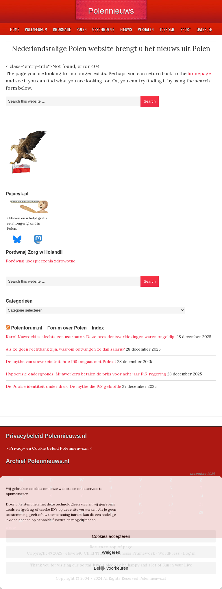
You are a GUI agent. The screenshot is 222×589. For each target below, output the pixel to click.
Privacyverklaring (122, 581)
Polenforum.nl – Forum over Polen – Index (57, 327)
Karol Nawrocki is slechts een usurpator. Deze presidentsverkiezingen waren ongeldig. (90, 336)
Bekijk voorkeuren (111, 568)
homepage (199, 73)
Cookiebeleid (94, 581)
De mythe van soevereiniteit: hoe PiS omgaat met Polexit (61, 361)
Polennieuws (111, 10)
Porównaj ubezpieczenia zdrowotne (40, 261)
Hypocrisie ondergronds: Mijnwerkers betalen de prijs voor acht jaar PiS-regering (86, 374)
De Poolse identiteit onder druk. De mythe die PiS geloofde (63, 386)
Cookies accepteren (111, 536)
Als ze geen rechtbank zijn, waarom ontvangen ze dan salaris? (65, 349)
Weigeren (111, 552)
